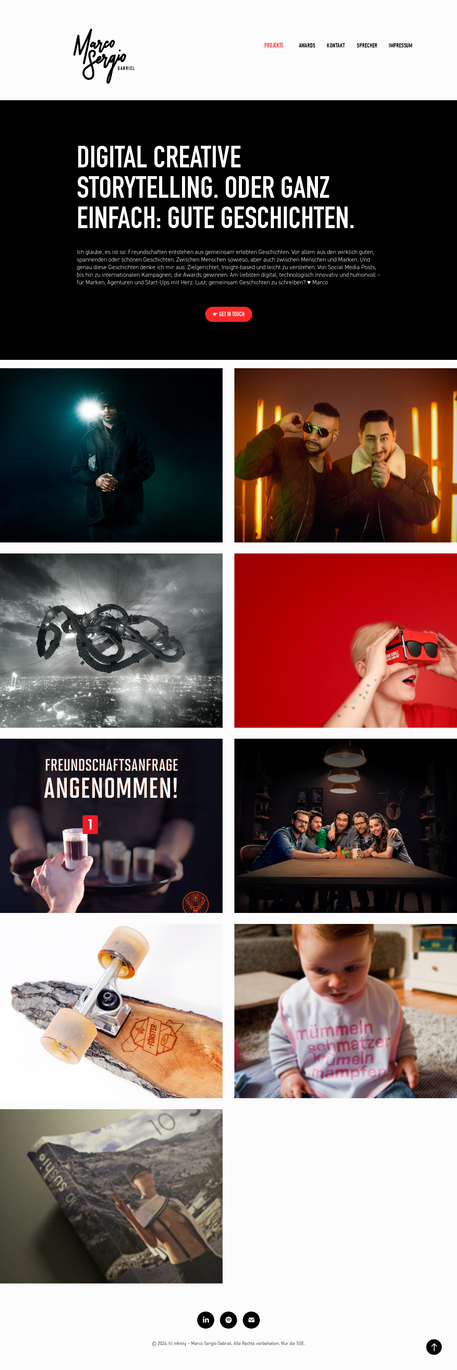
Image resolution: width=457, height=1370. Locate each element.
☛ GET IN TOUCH (229, 314)
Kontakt (336, 45)
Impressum (400, 45)
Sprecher (367, 45)
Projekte (273, 45)
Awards (307, 45)
